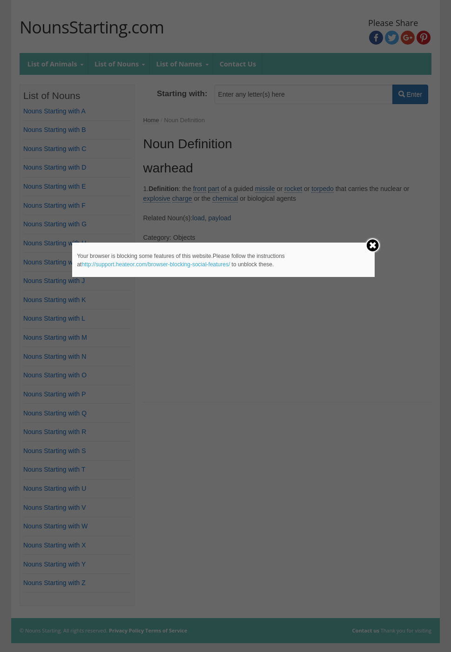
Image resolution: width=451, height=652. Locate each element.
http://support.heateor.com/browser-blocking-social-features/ (155, 264)
